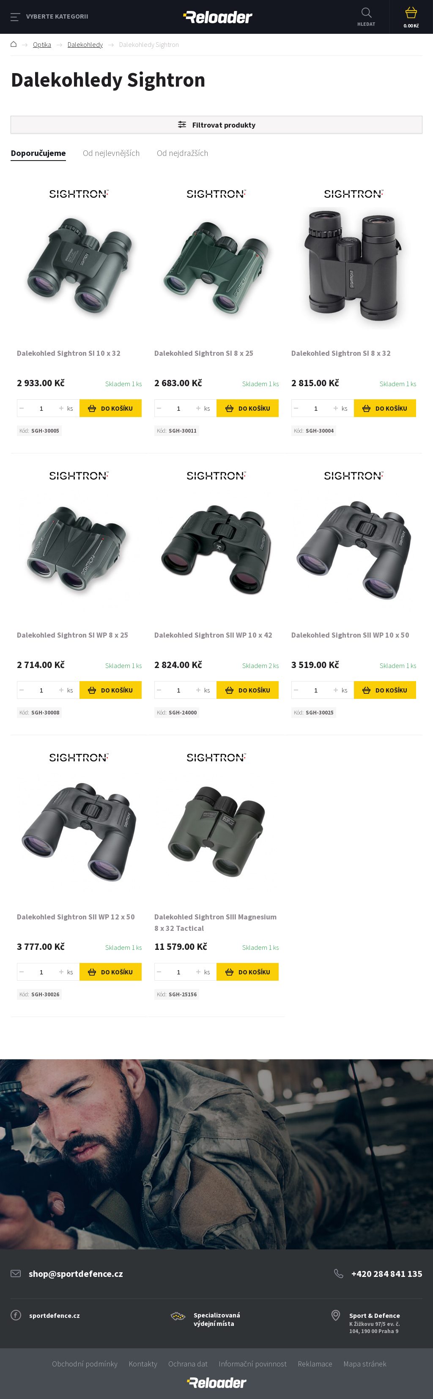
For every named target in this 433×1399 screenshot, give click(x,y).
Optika (42, 44)
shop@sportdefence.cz (76, 1273)
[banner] (216, 1382)
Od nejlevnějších (111, 152)
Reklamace (315, 1364)
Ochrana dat (188, 1364)
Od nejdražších (182, 152)
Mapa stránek (364, 1364)
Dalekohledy (85, 44)
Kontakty (143, 1364)
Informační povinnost (253, 1364)
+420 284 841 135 (386, 1273)
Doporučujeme (38, 152)
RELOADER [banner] (217, 17)
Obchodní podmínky (85, 1364)
